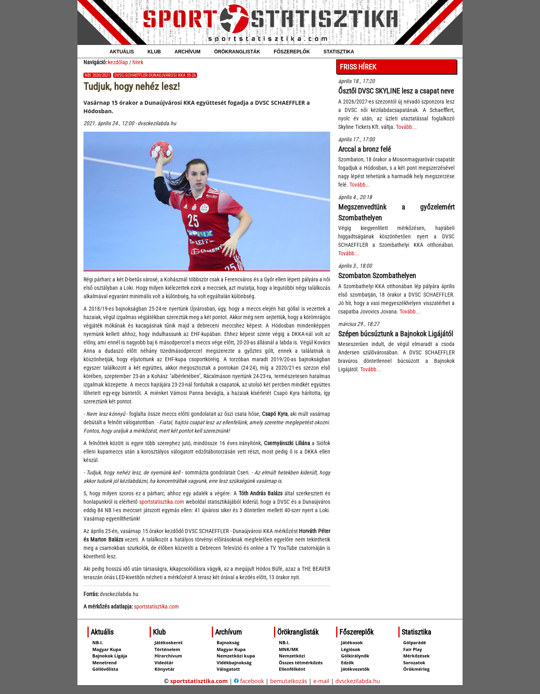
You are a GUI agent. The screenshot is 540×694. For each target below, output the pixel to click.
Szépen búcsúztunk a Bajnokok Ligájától (395, 334)
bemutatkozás (288, 681)
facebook (249, 681)
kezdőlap (118, 62)
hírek (137, 62)
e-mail (321, 681)
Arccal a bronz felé (364, 149)
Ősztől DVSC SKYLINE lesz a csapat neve (396, 91)
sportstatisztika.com (161, 502)
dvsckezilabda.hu (357, 681)
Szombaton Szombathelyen (377, 275)
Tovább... (406, 127)
